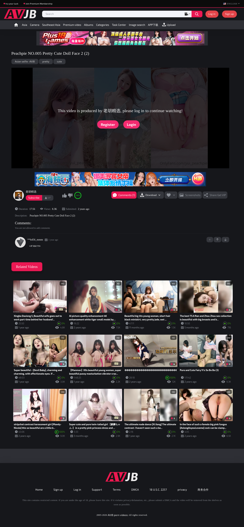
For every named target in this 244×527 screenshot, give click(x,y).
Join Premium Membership (39, 3)
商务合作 (203, 489)
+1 (217, 239)
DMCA (135, 489)
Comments (23, 223)
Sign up (229, 13)
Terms (117, 489)
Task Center (119, 24)
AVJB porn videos (118, 514)
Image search (137, 24)
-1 (225, 239)
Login (131, 124)
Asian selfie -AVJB (25, 61)
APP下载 (153, 24)
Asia (24, 24)
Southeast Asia (51, 24)
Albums (88, 24)
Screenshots (192, 195)
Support (97, 489)
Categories (102, 24)
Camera (34, 24)
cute (59, 61)
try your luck (12, 3)
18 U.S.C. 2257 (158, 489)
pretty (45, 61)
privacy (182, 489)
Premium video (72, 24)
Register (108, 124)
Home (16, 24)
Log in (212, 13)
